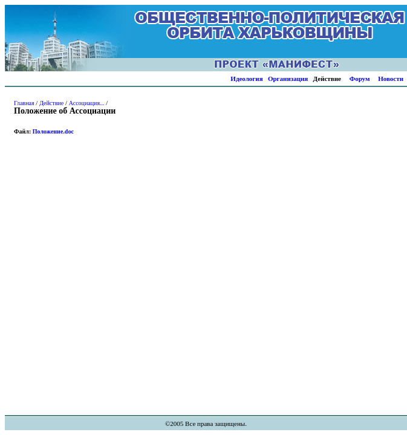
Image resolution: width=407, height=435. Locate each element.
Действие (51, 103)
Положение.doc (53, 131)
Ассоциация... (87, 103)
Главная (24, 103)
